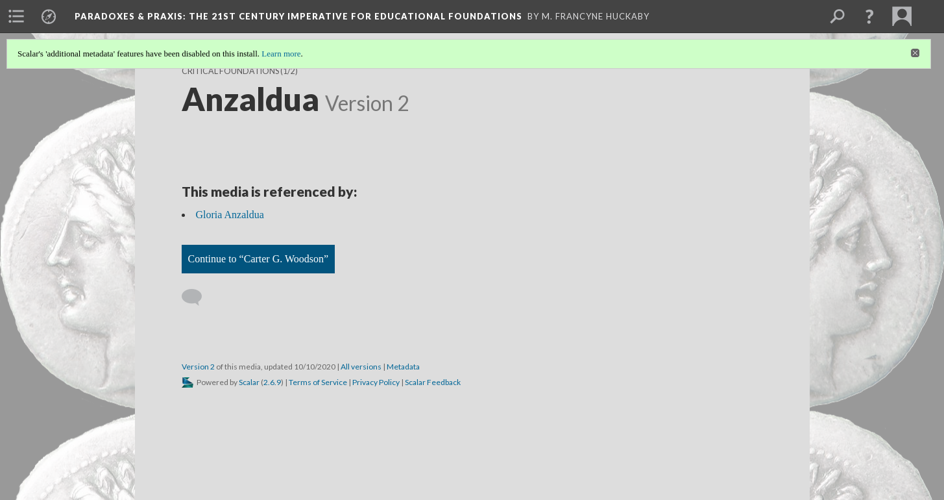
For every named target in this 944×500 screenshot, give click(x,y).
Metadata (403, 366)
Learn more (280, 53)
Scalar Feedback (433, 382)
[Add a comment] (197, 297)
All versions (361, 366)
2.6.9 (272, 382)
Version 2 (198, 366)
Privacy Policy (376, 382)
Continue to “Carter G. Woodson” (258, 258)
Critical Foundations (230, 71)
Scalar (249, 382)
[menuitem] (16, 16)
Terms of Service (318, 382)
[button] (869, 16)
